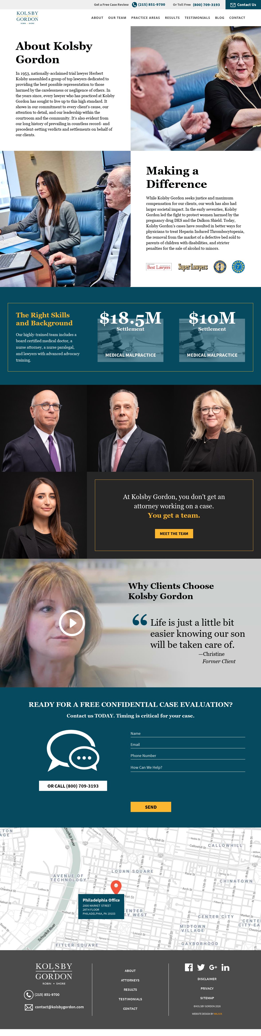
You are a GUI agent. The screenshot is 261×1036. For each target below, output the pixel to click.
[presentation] (164, 786)
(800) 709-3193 (206, 4)
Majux (218, 1013)
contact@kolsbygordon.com (54, 1007)
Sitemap (207, 998)
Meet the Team (174, 533)
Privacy (207, 988)
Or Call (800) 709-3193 (73, 786)
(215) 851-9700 (151, 4)
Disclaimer (207, 979)
